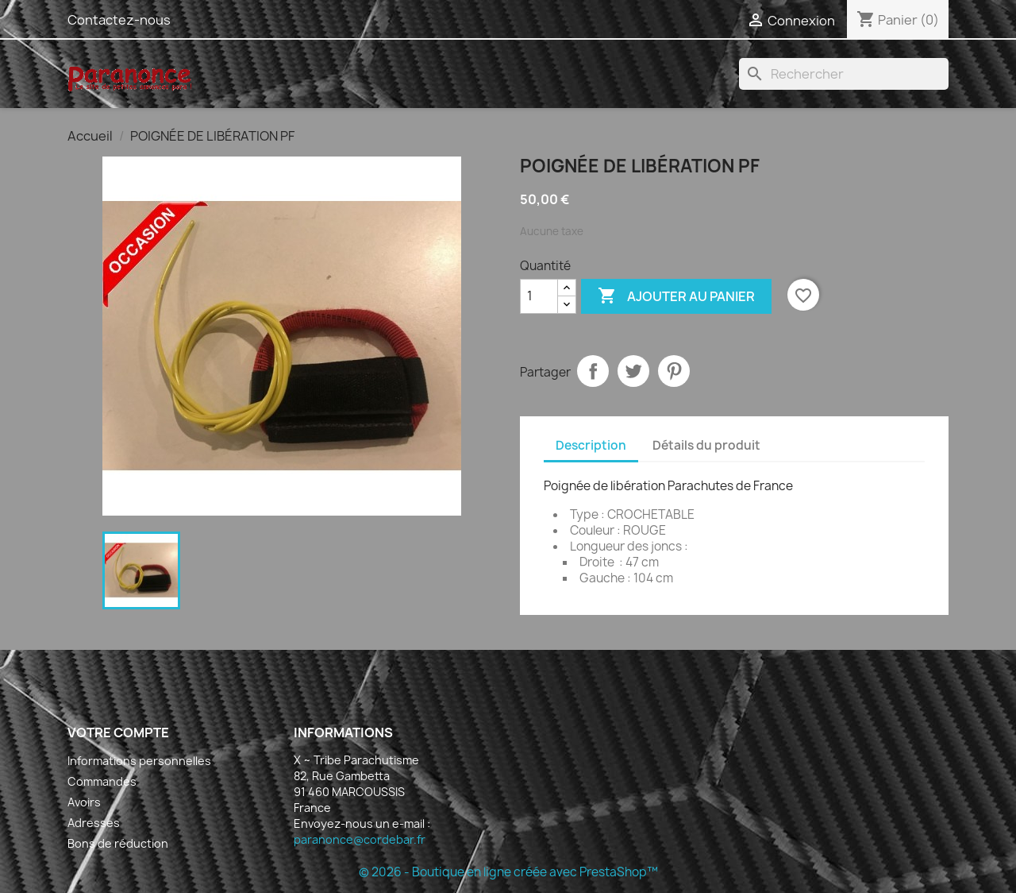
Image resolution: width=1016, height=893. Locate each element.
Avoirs (84, 802)
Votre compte (118, 732)
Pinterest (674, 371)
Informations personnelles (139, 760)
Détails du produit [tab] (706, 445)
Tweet (633, 371)
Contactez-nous (119, 20)
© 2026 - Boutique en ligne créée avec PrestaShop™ (508, 872)
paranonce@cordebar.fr (359, 839)
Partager (593, 371)
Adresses (93, 822)
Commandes (102, 781)
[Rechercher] (844, 74)
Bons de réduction (117, 843)
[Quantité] (539, 296)
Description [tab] (591, 445)
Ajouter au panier (676, 296)
